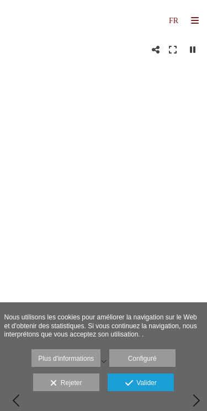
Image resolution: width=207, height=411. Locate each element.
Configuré (142, 358)
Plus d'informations (66, 358)
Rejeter (66, 383)
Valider (141, 383)
